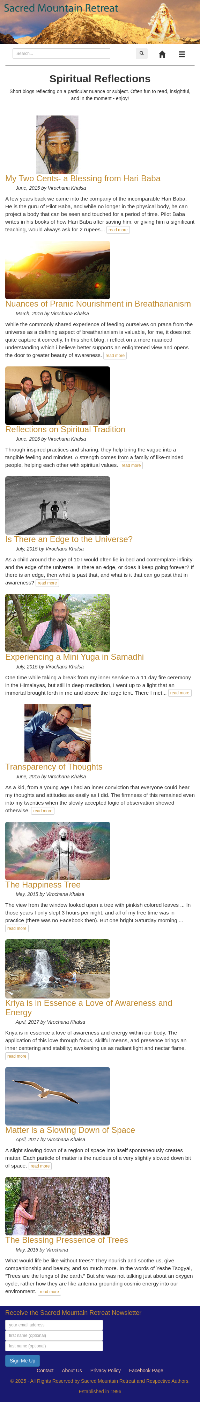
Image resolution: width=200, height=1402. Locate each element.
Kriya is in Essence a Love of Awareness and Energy (88, 1007)
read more (118, 229)
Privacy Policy (105, 1370)
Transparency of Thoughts (54, 766)
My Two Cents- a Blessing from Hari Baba (83, 178)
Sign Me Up (22, 1361)
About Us (72, 1370)
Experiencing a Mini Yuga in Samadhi (74, 656)
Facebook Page (146, 1370)
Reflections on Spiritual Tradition (65, 429)
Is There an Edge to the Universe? (69, 539)
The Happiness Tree (43, 884)
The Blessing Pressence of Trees (66, 1240)
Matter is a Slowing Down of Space (70, 1130)
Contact (45, 1370)
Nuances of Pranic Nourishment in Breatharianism (98, 303)
